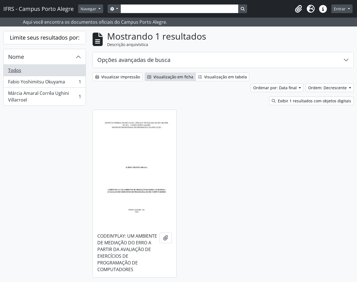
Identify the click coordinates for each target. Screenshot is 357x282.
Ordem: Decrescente (328, 87)
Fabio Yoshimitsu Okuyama (44, 83)
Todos (14, 70)
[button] (298, 9)
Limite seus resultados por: (44, 37)
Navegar (89, 8)
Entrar (340, 8)
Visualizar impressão (117, 76)
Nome (16, 57)
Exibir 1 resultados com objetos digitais (311, 100)
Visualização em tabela (222, 76)
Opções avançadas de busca (133, 60)
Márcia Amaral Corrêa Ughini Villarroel (44, 96)
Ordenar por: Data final (275, 87)
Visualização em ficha (170, 76)
